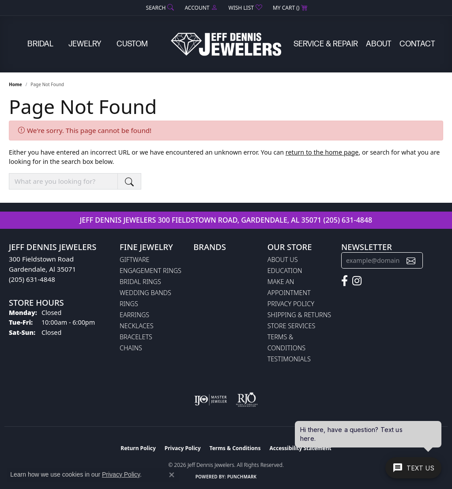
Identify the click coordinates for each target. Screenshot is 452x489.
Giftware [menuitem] (134, 259)
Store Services (291, 326)
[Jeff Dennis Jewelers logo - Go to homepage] (226, 44)
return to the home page (322, 152)
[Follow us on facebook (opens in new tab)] (344, 281)
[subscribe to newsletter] (410, 260)
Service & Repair (326, 44)
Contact (417, 44)
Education (284, 270)
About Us (282, 259)
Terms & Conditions (235, 448)
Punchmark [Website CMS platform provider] (242, 477)
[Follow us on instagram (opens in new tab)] (357, 281)
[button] (159, 7)
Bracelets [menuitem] (136, 337)
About (379, 44)
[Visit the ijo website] (210, 400)
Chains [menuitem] (131, 348)
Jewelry (84, 44)
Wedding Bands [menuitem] (145, 292)
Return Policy (138, 448)
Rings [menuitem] (129, 303)
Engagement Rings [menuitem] (150, 270)
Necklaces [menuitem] (137, 326)
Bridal (40, 44)
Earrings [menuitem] (134, 315)
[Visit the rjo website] (247, 400)
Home (15, 84)
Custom (132, 44)
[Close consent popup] (171, 475)
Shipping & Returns (299, 315)
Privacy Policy (290, 303)
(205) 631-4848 (347, 220)
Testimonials (289, 359)
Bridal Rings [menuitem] (140, 281)
